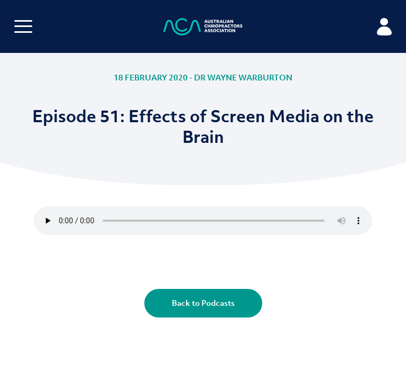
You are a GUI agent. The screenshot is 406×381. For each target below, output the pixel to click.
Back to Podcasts (203, 302)
